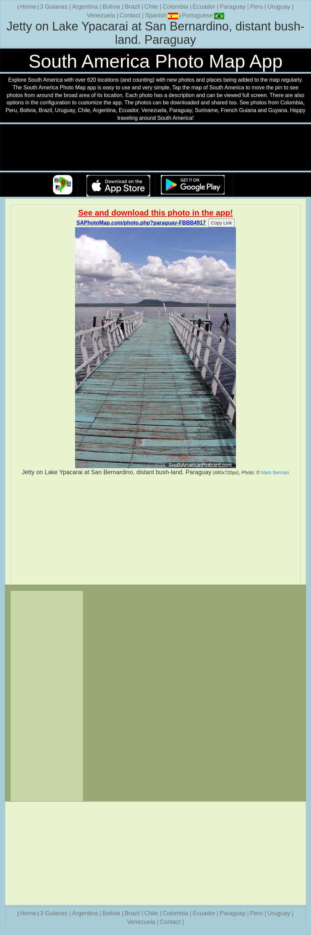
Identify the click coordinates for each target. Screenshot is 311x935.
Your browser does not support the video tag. (155, 148)
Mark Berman (275, 472)
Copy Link (221, 223)
